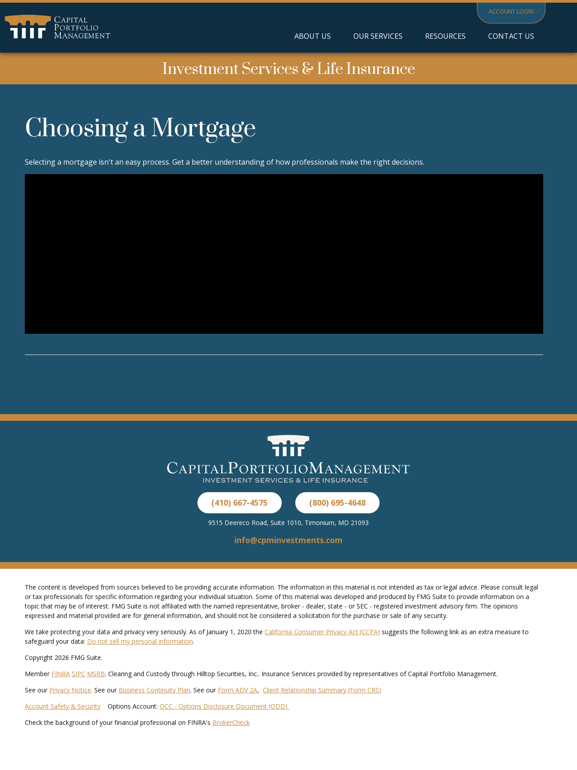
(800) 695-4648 (337, 502)
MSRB (96, 673)
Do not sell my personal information (140, 641)
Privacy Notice (70, 690)
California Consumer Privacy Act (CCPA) (322, 631)
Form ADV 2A (237, 690)
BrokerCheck (231, 722)
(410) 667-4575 (239, 502)
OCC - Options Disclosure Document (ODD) (224, 706)
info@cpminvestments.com (288, 540)
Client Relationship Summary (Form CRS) (322, 690)
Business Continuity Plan (154, 690)
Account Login (511, 11)
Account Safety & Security (63, 706)
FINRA (60, 673)
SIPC (78, 673)
